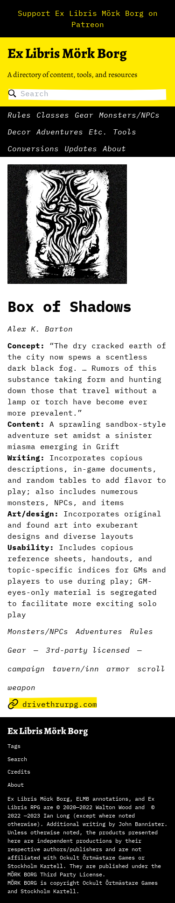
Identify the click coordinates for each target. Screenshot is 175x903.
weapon (21, 687)
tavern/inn (75, 668)
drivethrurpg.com (52, 704)
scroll (151, 668)
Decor (19, 131)
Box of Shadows (69, 306)
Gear (84, 115)
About (114, 148)
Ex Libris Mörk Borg (66, 53)
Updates (80, 148)
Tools (124, 131)
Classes (52, 115)
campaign (26, 668)
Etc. (98, 131)
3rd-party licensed (88, 650)
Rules (19, 115)
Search (17, 758)
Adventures (59, 131)
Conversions (33, 148)
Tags (14, 745)
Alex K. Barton (40, 328)
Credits (18, 771)
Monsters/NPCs (129, 115)
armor (118, 668)
